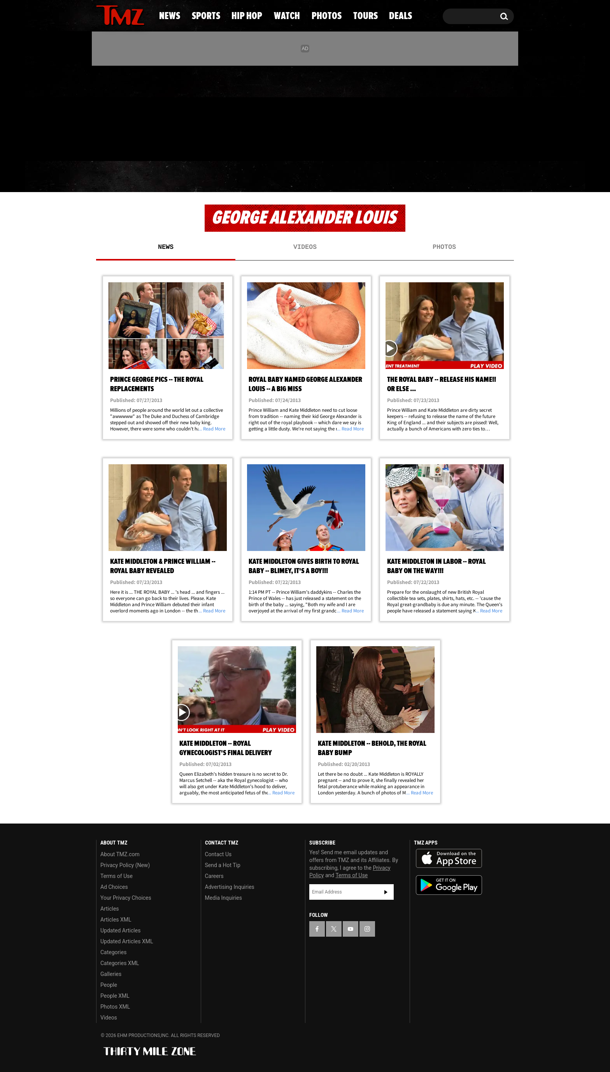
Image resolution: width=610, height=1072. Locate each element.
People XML (115, 996)
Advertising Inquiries (229, 887)
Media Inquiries (223, 898)
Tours (425, 177)
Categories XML (119, 963)
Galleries (110, 974)
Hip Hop (238, 177)
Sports (173, 177)
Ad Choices (114, 887)
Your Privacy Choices (125, 898)
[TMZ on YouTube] (350, 929)
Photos (364, 177)
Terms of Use (116, 876)
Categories (113, 952)
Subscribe (386, 892)
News (115, 177)
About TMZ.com (120, 854)
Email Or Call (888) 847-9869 (185, 145)
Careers (214, 876)
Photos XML (115, 1007)
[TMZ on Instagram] (142, 111)
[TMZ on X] (114, 112)
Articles (109, 909)
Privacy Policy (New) (125, 865)
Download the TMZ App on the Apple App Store (449, 858)
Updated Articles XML (126, 941)
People (108, 985)
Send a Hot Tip (222, 865)
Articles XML (115, 919)
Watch (301, 177)
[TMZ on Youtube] (127, 111)
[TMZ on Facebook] (102, 112)
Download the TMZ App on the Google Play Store (449, 885)
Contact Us (218, 854)
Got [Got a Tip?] (121, 145)
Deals (482, 177)
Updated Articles (120, 930)
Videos (305, 247)
